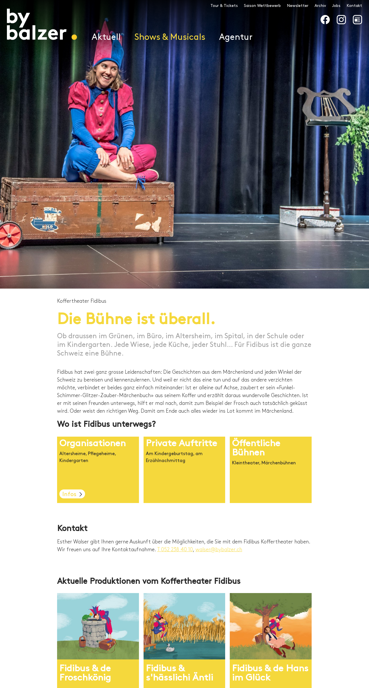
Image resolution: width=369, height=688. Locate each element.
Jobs (336, 6)
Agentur (236, 37)
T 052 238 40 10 (175, 549)
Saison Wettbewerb (262, 6)
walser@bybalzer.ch (218, 549)
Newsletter (297, 6)
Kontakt (354, 6)
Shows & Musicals (169, 37)
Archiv (320, 6)
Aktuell (106, 37)
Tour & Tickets (224, 6)
